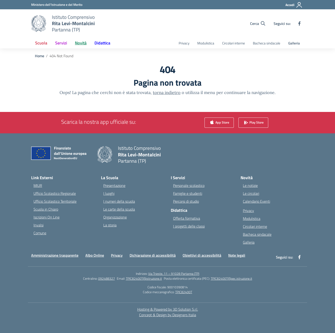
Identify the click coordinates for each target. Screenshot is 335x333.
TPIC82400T (183, 291)
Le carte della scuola (119, 209)
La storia (110, 225)
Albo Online (94, 255)
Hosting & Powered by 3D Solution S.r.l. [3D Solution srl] (167, 309)
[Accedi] (294, 5)
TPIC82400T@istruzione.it (144, 278)
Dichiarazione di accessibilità (153, 255)
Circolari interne (233, 43)
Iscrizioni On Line (47, 217)
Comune (40, 233)
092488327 (106, 278)
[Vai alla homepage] (73, 23)
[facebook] (299, 23)
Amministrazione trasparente (54, 255)
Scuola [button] (41, 43)
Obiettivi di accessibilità (202, 255)
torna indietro (167, 92)
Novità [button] (81, 43)
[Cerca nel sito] (258, 23)
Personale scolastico (188, 185)
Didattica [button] (102, 43)
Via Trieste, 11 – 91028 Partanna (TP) (173, 273)
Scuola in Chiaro (46, 209)
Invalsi (39, 225)
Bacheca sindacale (266, 43)
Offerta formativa (186, 218)
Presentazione (114, 185)
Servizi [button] (61, 43)
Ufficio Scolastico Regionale (55, 193)
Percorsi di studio (186, 201)
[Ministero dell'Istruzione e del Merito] (56, 4)
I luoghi (108, 193)
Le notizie (250, 185)
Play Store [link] (253, 123)
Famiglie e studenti (187, 193)
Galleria (294, 43)
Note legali (236, 255)
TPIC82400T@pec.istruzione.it (231, 278)
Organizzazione (115, 217)
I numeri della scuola (119, 201)
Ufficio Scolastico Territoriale (55, 201)
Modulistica (205, 43)
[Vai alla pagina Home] (39, 56)
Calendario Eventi (256, 201)
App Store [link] (219, 123)
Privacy (184, 43)
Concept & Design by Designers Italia (167, 315)
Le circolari (251, 193)
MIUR (38, 185)
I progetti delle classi (189, 226)
